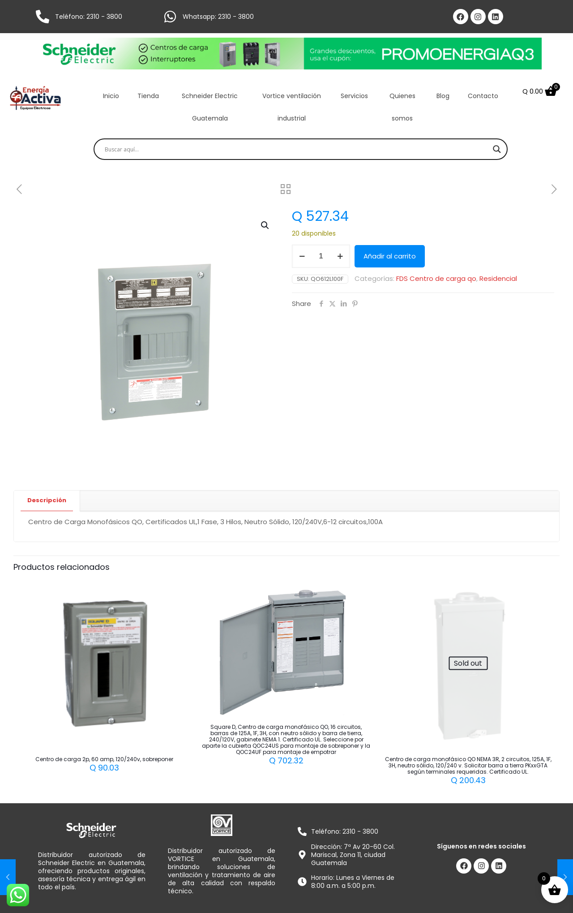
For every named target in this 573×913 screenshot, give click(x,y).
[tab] (47, 501)
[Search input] (296, 149)
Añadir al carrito (389, 256)
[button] (265, 225)
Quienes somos (402, 107)
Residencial (498, 278)
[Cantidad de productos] (321, 256)
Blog (442, 95)
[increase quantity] (340, 256)
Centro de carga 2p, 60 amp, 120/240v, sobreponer (104, 759)
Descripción (46, 500)
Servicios (354, 95)
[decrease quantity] (302, 256)
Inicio (111, 95)
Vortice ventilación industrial (291, 107)
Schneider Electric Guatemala (210, 107)
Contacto (483, 95)
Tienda (148, 95)
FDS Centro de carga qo (436, 278)
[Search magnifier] (497, 149)
